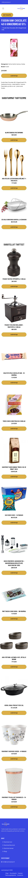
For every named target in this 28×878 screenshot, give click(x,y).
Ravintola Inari (8, 842)
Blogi (5, 851)
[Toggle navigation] (3, 8)
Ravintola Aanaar (9, 848)
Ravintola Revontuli (9, 845)
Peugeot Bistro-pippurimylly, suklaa (14, 279)
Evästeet (20, 873)
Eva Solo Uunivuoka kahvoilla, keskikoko (14, 219)
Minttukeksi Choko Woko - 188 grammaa (14, 611)
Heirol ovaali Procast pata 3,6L (14, 705)
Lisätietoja (14, 76)
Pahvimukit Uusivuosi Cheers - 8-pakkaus (14, 751)
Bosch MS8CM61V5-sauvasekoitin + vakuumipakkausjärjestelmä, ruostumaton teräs (14, 563)
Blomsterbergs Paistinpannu (14, 132)
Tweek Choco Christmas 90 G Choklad (14, 421)
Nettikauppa (7, 15)
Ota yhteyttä (13, 873)
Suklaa (23, 64)
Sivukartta (20, 875)
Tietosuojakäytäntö (10, 875)
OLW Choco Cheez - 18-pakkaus (14, 515)
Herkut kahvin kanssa (14, 64)
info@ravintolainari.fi (6, 2)
